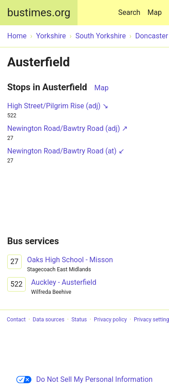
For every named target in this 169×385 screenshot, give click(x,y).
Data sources (48, 319)
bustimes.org (38, 12)
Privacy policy (110, 319)
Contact (16, 319)
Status (79, 319)
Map (154, 12)
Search (131, 8)
